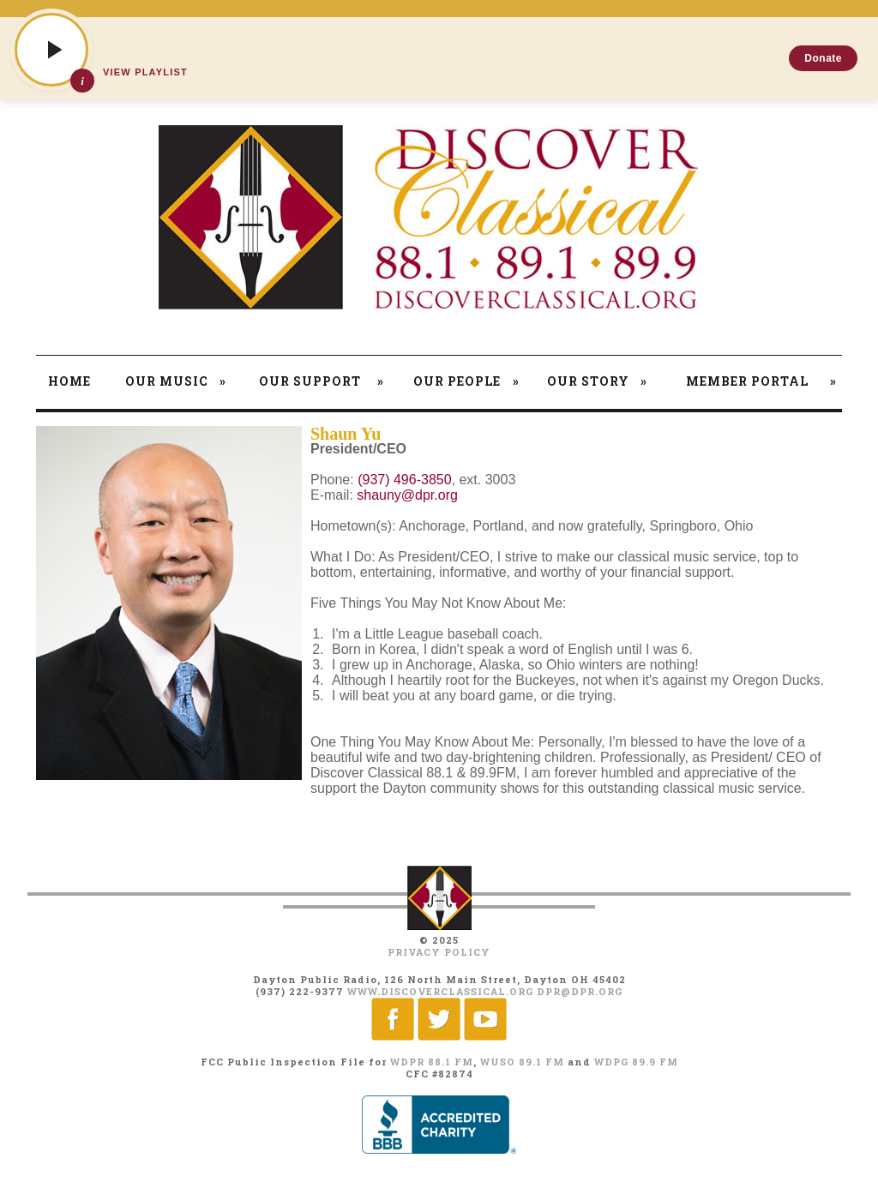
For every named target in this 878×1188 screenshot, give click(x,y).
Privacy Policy (439, 951)
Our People (466, 381)
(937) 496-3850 (404, 479)
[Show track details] (82, 81)
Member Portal (761, 381)
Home (69, 381)
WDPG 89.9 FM (636, 1061)
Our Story (596, 381)
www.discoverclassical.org (440, 991)
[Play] (51, 49)
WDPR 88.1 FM (431, 1061)
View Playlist (145, 72)
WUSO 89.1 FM (522, 1061)
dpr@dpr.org (579, 991)
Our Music (175, 381)
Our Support (321, 381)
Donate (823, 58)
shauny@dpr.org (407, 495)
